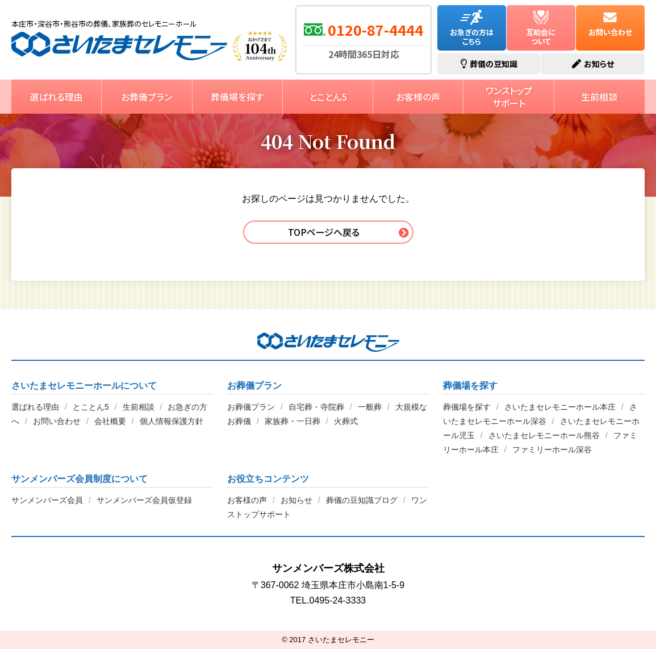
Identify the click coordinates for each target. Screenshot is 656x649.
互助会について (540, 28)
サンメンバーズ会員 (47, 500)
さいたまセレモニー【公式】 (119, 46)
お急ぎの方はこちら (472, 28)
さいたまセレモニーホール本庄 (560, 406)
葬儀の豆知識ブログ (362, 500)
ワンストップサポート (509, 97)
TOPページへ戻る (324, 232)
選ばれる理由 (56, 96)
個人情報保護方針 (171, 421)
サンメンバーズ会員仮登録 (144, 500)
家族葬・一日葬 (292, 421)
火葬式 (346, 421)
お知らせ (296, 500)
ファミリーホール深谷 (552, 449)
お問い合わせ (610, 24)
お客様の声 (418, 96)
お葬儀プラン (146, 96)
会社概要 (110, 421)
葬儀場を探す (237, 96)
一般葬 (370, 406)
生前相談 (599, 96)
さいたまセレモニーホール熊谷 (544, 435)
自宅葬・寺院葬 (316, 406)
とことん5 (327, 96)
